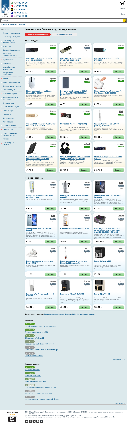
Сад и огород (8, 129)
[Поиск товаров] (62, 20)
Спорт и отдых (8, 110)
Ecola (53, 183)
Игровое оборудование (11, 82)
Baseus (53, 144)
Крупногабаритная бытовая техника (10, 134)
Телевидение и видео (11, 107)
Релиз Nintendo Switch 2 (34, 356)
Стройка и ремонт (9, 126)
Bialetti (87, 183)
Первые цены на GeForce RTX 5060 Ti (39, 344)
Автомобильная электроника (9, 68)
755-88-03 (22, 6)
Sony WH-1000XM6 (32, 370)
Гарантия (13, 25)
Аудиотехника (8, 59)
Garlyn (121, 248)
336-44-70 (22, 3)
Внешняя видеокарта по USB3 (36, 332)
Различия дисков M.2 (33, 375)
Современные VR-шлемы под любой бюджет (42, 399)
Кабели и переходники (11, 33)
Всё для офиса (8, 118)
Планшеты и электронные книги (10, 55)
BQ (121, 281)
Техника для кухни (10, 93)
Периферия (7, 46)
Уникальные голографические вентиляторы (41, 350)
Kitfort (87, 216)
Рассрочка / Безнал (64, 34)
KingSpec (87, 111)
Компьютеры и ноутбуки (12, 37)
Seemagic (120, 78)
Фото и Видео (8, 122)
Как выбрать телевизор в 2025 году (38, 393)
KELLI (87, 248)
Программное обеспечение (8, 74)
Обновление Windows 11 (34, 338)
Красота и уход (8, 103)
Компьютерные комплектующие (9, 41)
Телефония (7, 63)
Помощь (123, 8)
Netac (87, 46)
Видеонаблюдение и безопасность (10, 98)
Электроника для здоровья (35, 381)
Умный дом (7, 114)
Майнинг (6, 139)
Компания (5, 25)
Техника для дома (9, 90)
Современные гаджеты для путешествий (40, 387)
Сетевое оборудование (11, 50)
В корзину (50, 71)
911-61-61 (22, 12)
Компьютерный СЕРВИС (8, 143)
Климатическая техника (12, 86)
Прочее (5, 78)
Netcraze (53, 281)
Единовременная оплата (38, 34)
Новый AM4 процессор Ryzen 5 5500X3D (40, 326)
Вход (123, 14)
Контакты (22, 25)
